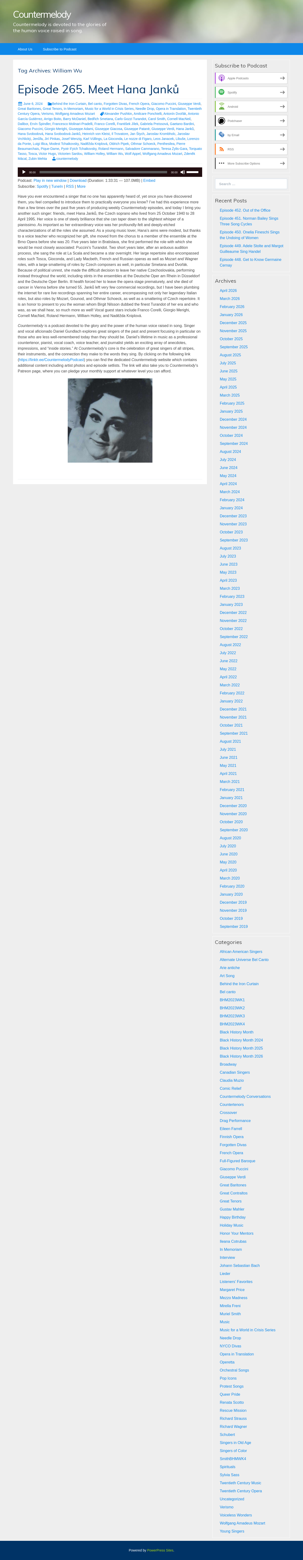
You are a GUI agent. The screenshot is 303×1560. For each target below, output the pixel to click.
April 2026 (228, 291)
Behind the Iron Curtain (69, 104)
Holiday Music (231, 1225)
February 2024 (232, 500)
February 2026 (232, 307)
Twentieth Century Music (240, 1483)
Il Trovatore (119, 134)
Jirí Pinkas (52, 139)
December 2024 (233, 419)
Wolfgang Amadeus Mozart (75, 114)
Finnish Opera (232, 1137)
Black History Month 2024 (241, 1040)
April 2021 (228, 774)
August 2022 (230, 645)
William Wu (115, 154)
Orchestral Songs (234, 1370)
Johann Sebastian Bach (240, 1266)
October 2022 (231, 629)
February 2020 (232, 886)
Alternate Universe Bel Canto (244, 960)
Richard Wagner (233, 1427)
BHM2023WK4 (232, 1024)
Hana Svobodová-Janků (62, 134)
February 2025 (232, 403)
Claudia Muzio (232, 1080)
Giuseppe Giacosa (108, 129)
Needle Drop (144, 109)
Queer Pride (230, 1394)
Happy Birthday (232, 1217)
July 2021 (228, 749)
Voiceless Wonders (236, 1515)
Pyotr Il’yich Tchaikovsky (79, 149)
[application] (110, 172)
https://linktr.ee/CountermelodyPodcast (51, 360)
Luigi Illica (40, 144)
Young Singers (232, 1531)
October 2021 (231, 725)
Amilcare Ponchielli (148, 114)
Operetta (227, 1362)
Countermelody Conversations (245, 1097)
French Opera (139, 104)
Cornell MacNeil (179, 119)
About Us (25, 49)
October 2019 (231, 918)
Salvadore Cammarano (142, 149)
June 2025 (228, 371)
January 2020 (231, 894)
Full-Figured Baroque (237, 1161)
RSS (70, 186)
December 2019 (233, 902)
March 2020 (230, 878)
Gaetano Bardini (182, 124)
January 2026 (231, 315)
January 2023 (231, 605)
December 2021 (233, 709)
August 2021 (230, 741)
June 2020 (228, 854)
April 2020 (228, 870)
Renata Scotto (232, 1402)
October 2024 (231, 436)
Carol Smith (156, 119)
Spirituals (227, 1467)
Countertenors (232, 1105)
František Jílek (127, 124)
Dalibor (23, 124)
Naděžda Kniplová (93, 144)
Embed (149, 181)
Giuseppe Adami (81, 129)
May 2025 (228, 379)
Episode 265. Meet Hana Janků (98, 89)
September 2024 (234, 444)
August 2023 (230, 548)
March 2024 (230, 492)
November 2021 (233, 717)
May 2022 (228, 669)
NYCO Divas (230, 1346)
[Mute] (182, 172)
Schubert (227, 1435)
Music (225, 1322)
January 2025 (231, 411)
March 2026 (230, 299)
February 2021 (232, 790)
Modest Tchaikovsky (64, 144)
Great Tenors (52, 109)
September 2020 (234, 830)
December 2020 (233, 806)
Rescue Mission (233, 1410)
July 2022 (228, 653)
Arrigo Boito (52, 119)
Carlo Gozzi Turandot (130, 119)
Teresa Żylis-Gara (174, 149)
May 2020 (228, 862)
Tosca (32, 154)
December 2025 (233, 323)
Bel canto (95, 104)
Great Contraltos (233, 1193)
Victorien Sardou (70, 154)
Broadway (228, 1064)
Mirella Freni (230, 1306)
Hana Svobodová (30, 134)
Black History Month (236, 1032)
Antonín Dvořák (174, 114)
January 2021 (231, 798)
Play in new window (50, 181)
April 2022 (228, 677)
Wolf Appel (133, 154)
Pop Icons (228, 1378)
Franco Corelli (104, 124)
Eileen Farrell (231, 1129)
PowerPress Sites (160, 1550)
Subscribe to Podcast (59, 49)
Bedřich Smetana (100, 119)
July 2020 (228, 846)
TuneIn (57, 186)
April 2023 (228, 580)
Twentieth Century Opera (241, 1491)
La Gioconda (113, 139)
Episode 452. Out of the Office (245, 210)
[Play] (24, 172)
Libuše (180, 139)
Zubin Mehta (37, 159)
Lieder (225, 1274)
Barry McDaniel (74, 119)
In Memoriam (73, 109)
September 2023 (234, 540)
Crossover (228, 1113)
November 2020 (233, 814)
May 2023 (228, 572)
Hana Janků (185, 129)
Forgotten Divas (115, 104)
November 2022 (233, 621)
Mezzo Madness (233, 1298)
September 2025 (234, 347)
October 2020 (231, 822)
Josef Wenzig (71, 139)
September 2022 (234, 637)
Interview (227, 1258)
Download (78, 181)
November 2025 (233, 331)
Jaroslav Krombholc (160, 134)
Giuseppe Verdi (189, 104)
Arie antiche (230, 968)
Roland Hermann (110, 149)
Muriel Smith (230, 1314)
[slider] (103, 172)
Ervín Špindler (40, 124)
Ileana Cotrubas (233, 1241)
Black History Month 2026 (241, 1056)
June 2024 (228, 468)
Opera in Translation (171, 109)
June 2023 (228, 564)
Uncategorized (232, 1499)
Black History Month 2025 (241, 1048)
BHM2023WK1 (232, 1000)
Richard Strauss (233, 1419)
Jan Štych (137, 134)
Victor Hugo (47, 154)
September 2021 (234, 733)
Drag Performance (235, 1121)
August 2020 (230, 838)
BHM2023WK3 (232, 1016)
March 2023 (230, 588)
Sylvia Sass (229, 1475)
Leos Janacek (163, 139)
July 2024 (228, 460)
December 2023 (233, 516)
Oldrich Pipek (119, 144)
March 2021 (230, 782)
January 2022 (231, 701)
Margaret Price (232, 1290)
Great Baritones (29, 109)
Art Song (227, 976)
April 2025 (228, 387)
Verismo (47, 114)
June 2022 (228, 661)
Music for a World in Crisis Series (109, 109)
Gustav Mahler (232, 1209)
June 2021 (228, 757)
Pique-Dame (50, 149)
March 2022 (230, 685)
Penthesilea (165, 144)
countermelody (67, 159)
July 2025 (228, 363)
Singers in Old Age (235, 1443)
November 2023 (233, 524)
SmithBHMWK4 (233, 1459)
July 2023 (228, 556)
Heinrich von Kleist (96, 134)
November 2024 (233, 427)
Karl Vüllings (92, 139)
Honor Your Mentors (236, 1233)
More (81, 186)
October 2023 (231, 532)
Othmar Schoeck (143, 144)
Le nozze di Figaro (138, 139)
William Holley (94, 154)
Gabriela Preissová (154, 124)
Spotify (42, 186)
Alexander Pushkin (118, 114)
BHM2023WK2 (232, 1008)
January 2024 (231, 508)
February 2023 (232, 596)
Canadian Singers (235, 1072)
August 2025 (230, 355)
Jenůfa (38, 139)
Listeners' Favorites (236, 1282)
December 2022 (233, 613)
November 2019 (233, 910)
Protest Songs (232, 1386)
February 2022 (232, 693)
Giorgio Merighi (56, 129)
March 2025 (230, 395)
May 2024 (228, 476)
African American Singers (241, 952)
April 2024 (228, 484)
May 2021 (228, 766)
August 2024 (230, 452)
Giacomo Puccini (163, 104)
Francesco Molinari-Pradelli (72, 124)
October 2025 (231, 339)
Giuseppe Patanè (137, 129)
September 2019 (234, 927)
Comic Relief (230, 1088)
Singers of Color (233, 1451)
